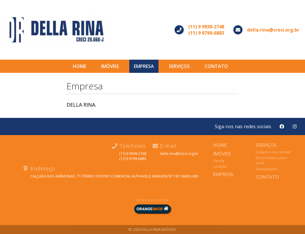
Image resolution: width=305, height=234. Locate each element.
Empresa (144, 66)
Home (79, 66)
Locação (220, 166)
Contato (216, 66)
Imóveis (110, 66)
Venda (218, 160)
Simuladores (266, 168)
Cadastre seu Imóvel (273, 152)
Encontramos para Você (271, 160)
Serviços (179, 66)
